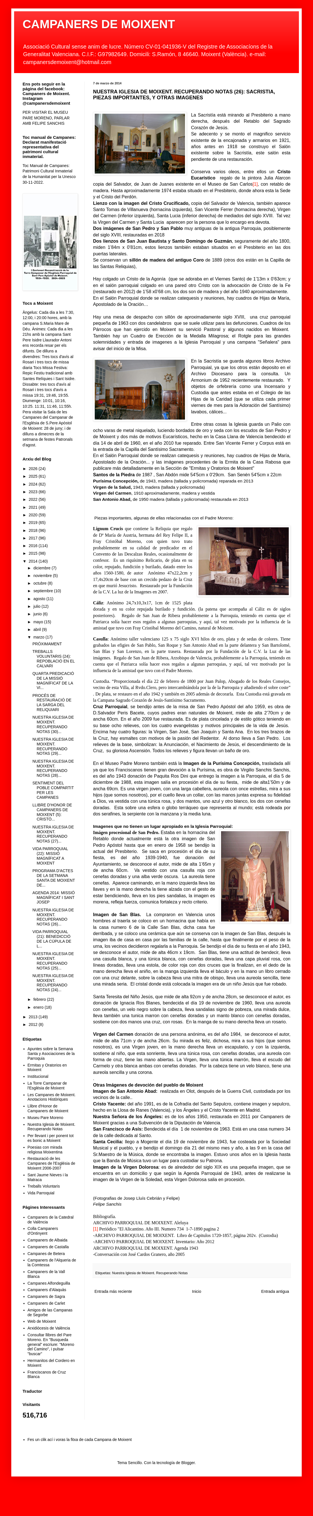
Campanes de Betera (46, 1253)
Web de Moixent (42, 1321)
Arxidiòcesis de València (49, 1328)
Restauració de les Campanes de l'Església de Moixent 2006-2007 (51, 1163)
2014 (34, 561)
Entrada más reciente (113, 1291)
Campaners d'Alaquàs (47, 1289)
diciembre (42, 568)
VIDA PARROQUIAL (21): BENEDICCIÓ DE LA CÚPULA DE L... (51, 938)
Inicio (196, 1291)
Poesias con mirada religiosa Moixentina (45, 1149)
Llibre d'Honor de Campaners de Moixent (48, 1108)
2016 (34, 545)
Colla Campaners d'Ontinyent (43, 1231)
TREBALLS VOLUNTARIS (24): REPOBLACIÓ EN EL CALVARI (53, 658)
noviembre (43, 575)
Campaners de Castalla (48, 1247)
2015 (34, 553)
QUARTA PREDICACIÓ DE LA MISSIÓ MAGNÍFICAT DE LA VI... (53, 680)
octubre (40, 583)
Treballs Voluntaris (44, 1186)
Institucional (38, 1076)
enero (39, 1007)
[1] (255, 184)
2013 (34, 1017)
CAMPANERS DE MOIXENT (99, 24)
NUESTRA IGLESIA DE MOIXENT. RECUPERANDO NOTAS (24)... (53, 982)
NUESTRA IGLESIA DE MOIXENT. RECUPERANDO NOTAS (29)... (53, 746)
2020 (34, 515)
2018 (34, 530)
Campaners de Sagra (46, 1296)
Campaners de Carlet (46, 1303)
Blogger (188, 1462)
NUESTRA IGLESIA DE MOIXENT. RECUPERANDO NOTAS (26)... (53, 917)
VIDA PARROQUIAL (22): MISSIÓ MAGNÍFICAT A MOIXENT (50, 855)
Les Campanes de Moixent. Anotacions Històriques (52, 1097)
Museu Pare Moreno (45, 1117)
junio (38, 614)
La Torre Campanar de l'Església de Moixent (47, 1085)
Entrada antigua (275, 1291)
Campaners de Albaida (48, 1240)
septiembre (43, 591)
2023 (34, 492)
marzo (39, 637)
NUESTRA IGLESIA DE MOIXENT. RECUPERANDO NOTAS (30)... (53, 724)
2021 (34, 507)
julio (37, 606)
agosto (39, 598)
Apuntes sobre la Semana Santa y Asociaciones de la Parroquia (51, 1053)
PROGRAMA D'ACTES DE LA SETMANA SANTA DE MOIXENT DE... (53, 877)
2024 (34, 484)
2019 (34, 522)
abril (37, 629)
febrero (40, 999)
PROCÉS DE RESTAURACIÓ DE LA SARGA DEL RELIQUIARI (51, 702)
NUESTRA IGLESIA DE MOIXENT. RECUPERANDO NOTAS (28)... (53, 768)
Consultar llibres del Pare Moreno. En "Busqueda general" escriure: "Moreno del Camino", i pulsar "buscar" (51, 1344)
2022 (34, 499)
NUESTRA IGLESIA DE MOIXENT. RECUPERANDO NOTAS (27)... (53, 834)
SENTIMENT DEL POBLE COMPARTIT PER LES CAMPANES (53, 790)
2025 (34, 476)
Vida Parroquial (41, 1193)
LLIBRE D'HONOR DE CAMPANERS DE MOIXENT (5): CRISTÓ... (52, 812)
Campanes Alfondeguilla (49, 1283)
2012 (34, 1024)
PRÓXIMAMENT (47, 644)
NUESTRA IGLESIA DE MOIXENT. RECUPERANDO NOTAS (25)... (53, 960)
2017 (34, 538)
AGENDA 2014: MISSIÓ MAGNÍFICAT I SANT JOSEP (53, 897)
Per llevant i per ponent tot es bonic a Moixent (51, 1138)
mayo (38, 622)
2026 (34, 468)
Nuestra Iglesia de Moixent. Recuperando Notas (150, 1273)
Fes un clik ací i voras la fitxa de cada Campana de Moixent (80, 1439)
